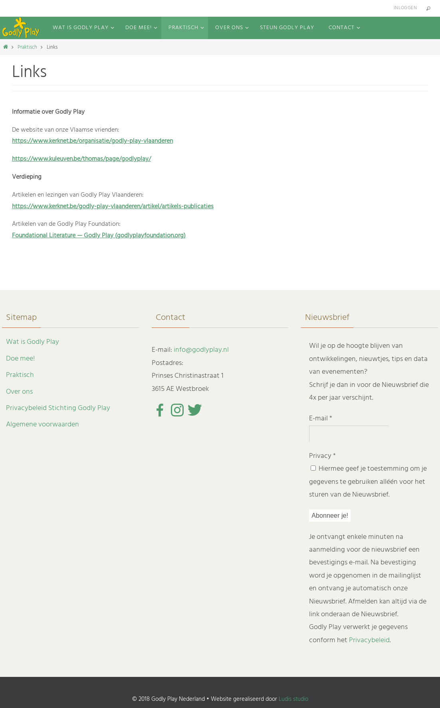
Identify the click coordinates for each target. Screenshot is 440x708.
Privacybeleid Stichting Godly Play (58, 408)
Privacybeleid (369, 640)
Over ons (19, 392)
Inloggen (405, 8)
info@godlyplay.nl (201, 350)
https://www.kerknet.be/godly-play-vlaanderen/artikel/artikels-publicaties (113, 206)
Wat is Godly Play (32, 342)
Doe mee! (20, 359)
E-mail (320, 418)
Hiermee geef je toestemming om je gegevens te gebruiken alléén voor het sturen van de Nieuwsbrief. (368, 482)
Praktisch (27, 47)
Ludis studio (293, 699)
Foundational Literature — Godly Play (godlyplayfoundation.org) (99, 236)
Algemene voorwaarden (42, 424)
